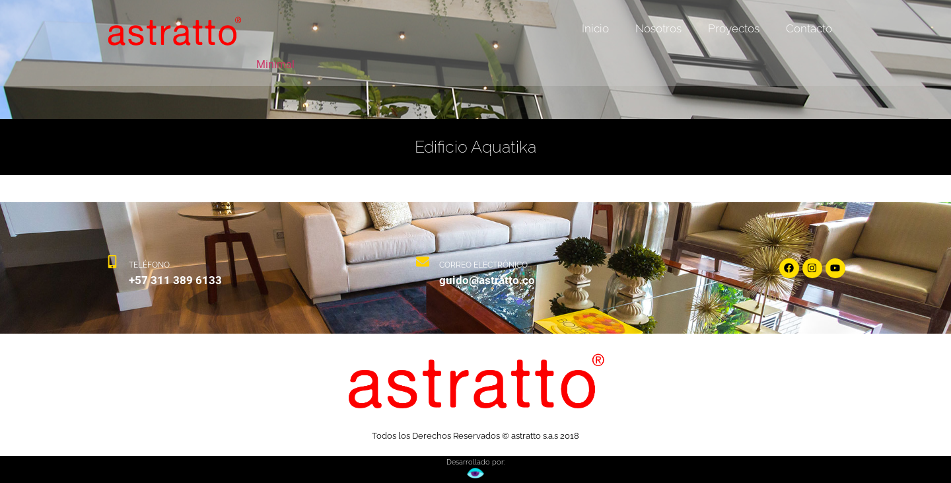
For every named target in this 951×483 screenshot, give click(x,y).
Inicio (595, 28)
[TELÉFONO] (112, 268)
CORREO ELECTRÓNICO (483, 265)
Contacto (809, 28)
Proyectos (733, 28)
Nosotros (658, 28)
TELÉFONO (149, 265)
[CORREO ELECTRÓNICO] (422, 268)
